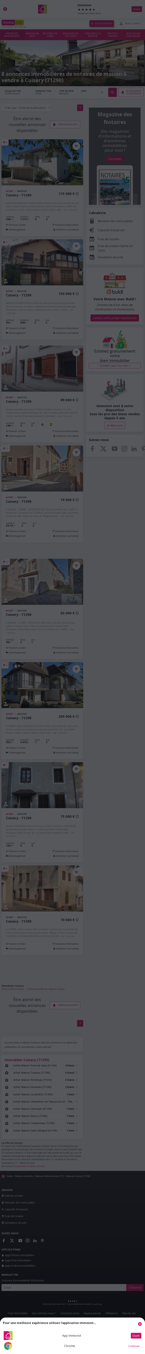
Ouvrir (136, 1335)
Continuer (134, 1346)
